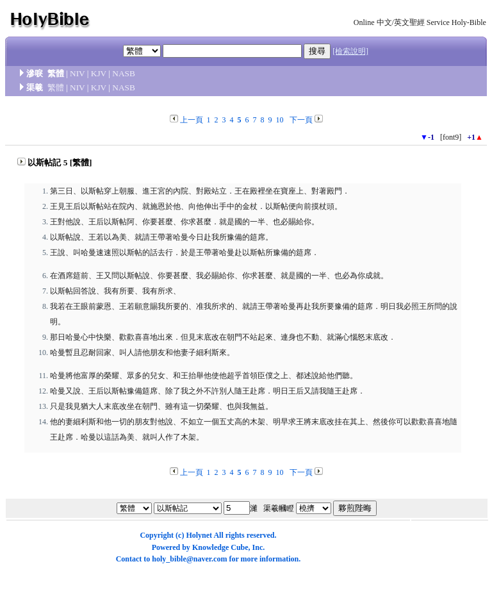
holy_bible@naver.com (189, 558)
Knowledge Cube (220, 547)
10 (280, 119)
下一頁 (301, 119)
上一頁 (191, 119)
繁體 (55, 87)
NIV (77, 73)
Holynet (199, 535)
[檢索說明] (350, 51)
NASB (123, 73)
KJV (98, 73)
